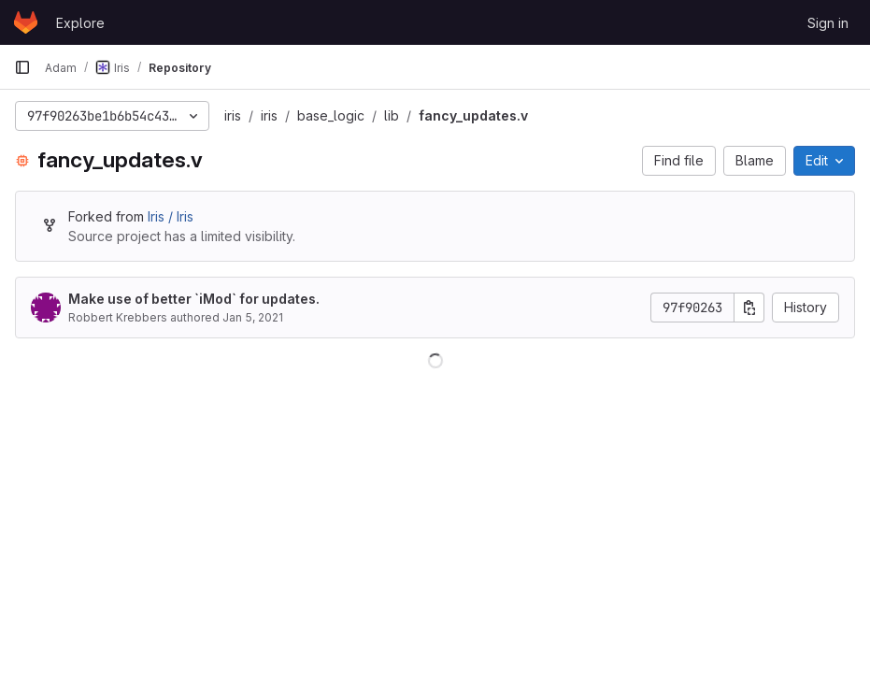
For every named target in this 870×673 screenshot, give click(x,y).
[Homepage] (25, 22)
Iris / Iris (170, 216)
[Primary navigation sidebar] (22, 67)
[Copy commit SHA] (749, 307)
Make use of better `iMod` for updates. (194, 299)
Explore (80, 23)
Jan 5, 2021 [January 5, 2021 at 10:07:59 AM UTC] (252, 317)
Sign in (828, 23)
